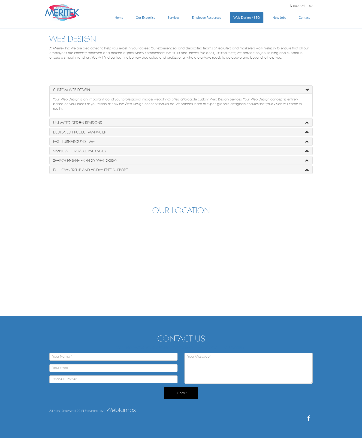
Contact (304, 17)
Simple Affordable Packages (79, 151)
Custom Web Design (71, 90)
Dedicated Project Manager (79, 132)
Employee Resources (206, 17)
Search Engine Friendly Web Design (85, 161)
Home (119, 17)
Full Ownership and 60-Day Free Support (90, 170)
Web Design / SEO (246, 17)
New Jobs (279, 17)
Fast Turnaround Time (74, 142)
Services (173, 17)
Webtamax (121, 410)
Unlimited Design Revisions (77, 123)
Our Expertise (145, 17)
